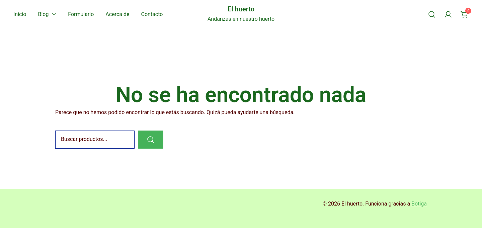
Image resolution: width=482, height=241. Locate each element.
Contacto (152, 14)
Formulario (81, 14)
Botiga (419, 203)
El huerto (241, 9)
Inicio (19, 14)
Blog (43, 14)
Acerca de (117, 14)
